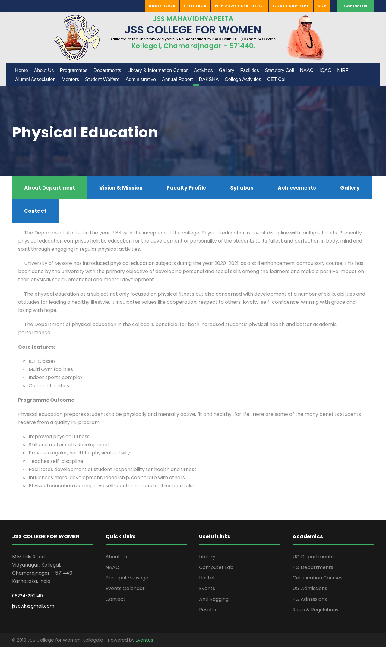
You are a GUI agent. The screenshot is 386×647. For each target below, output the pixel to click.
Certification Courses (318, 577)
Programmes (74, 70)
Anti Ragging (214, 599)
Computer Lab (216, 567)
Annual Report (177, 79)
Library (207, 556)
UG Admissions (310, 588)
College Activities (243, 79)
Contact (115, 599)
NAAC (306, 70)
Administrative (141, 79)
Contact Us (355, 5)
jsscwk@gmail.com (33, 606)
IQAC (325, 70)
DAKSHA (209, 79)
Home (21, 70)
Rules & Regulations (315, 609)
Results (207, 609)
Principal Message (127, 577)
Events (207, 588)
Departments (107, 70)
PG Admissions (310, 599)
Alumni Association (35, 79)
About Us (44, 70)
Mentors (70, 79)
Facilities (249, 70)
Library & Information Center (157, 70)
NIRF (342, 70)
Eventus (144, 640)
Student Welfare (102, 79)
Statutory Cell (279, 70)
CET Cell (276, 79)
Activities (203, 70)
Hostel (206, 577)
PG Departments (313, 567)
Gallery (226, 70)
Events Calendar (125, 588)
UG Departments (313, 556)
